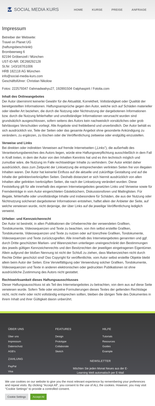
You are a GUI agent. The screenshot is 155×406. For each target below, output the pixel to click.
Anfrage (139, 9)
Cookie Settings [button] (16, 396)
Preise (117, 9)
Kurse (97, 9)
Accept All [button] (38, 396)
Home (78, 9)
